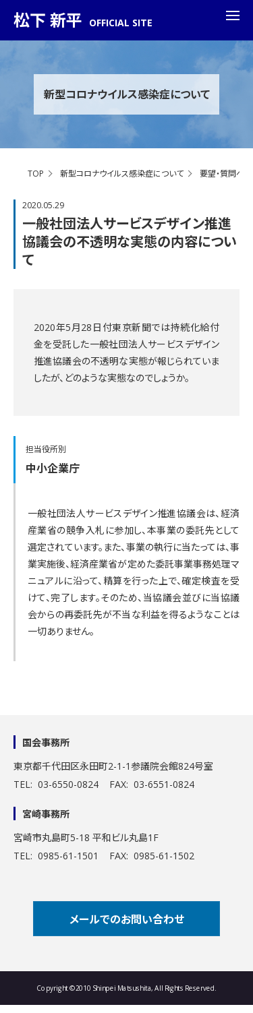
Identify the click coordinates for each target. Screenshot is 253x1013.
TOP (36, 173)
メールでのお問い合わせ (126, 919)
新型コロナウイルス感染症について (122, 173)
